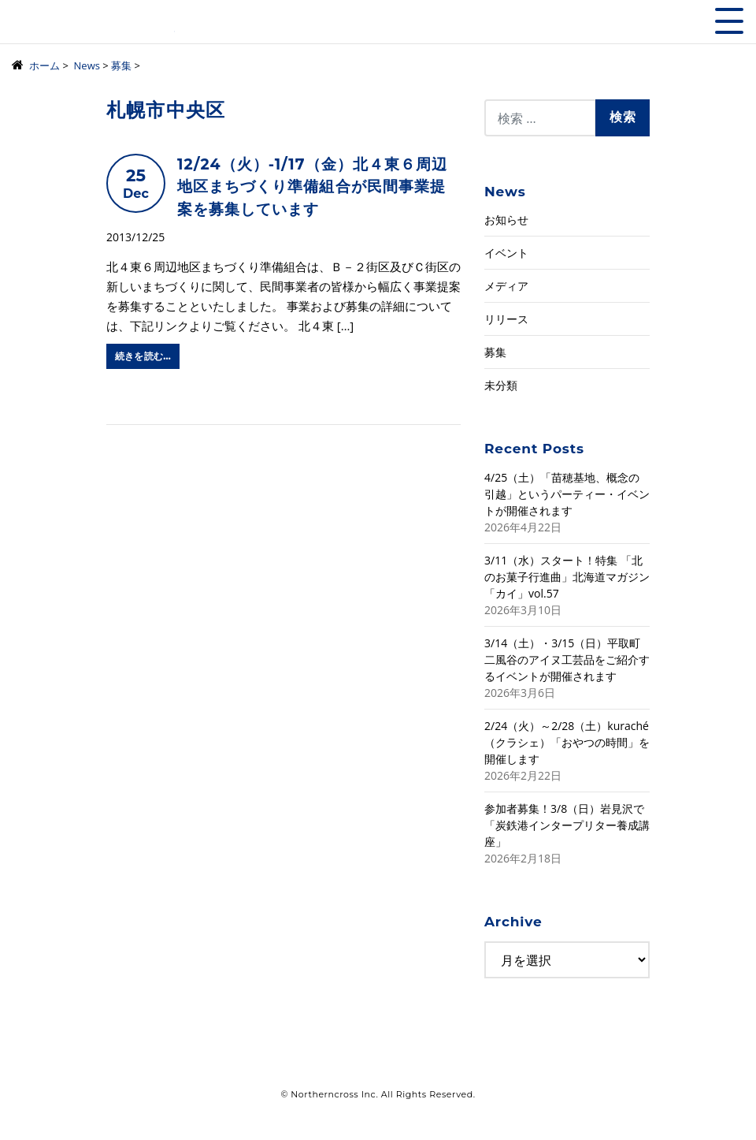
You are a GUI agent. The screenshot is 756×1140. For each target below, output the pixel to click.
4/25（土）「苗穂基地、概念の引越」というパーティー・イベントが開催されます (567, 494)
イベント (506, 252)
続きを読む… (143, 356)
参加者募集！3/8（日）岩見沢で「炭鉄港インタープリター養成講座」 (567, 825)
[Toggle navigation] (729, 21)
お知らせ (506, 219)
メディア (506, 285)
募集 (495, 352)
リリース (506, 318)
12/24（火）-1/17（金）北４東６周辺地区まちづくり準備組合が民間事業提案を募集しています (312, 186)
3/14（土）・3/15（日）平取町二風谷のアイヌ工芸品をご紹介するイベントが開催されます (567, 659)
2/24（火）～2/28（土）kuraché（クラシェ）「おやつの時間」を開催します (567, 742)
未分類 (500, 385)
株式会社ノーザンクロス (93, 27)
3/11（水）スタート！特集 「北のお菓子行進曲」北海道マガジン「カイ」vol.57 (567, 577)
